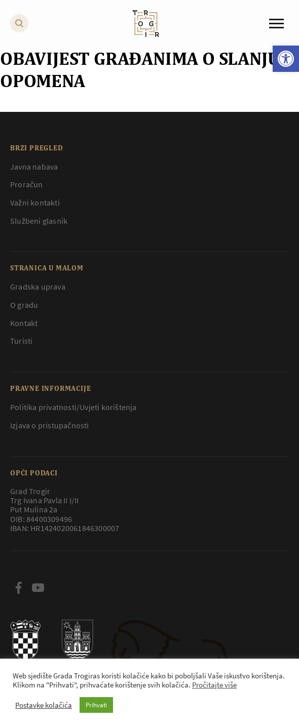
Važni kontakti (35, 202)
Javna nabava (34, 166)
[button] (286, 59)
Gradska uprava (37, 286)
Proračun (26, 184)
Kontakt (24, 323)
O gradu (24, 305)
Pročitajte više (214, 685)
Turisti (21, 341)
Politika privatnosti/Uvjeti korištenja (73, 407)
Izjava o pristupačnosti (49, 425)
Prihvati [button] (96, 705)
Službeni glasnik (38, 221)
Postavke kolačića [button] (43, 705)
